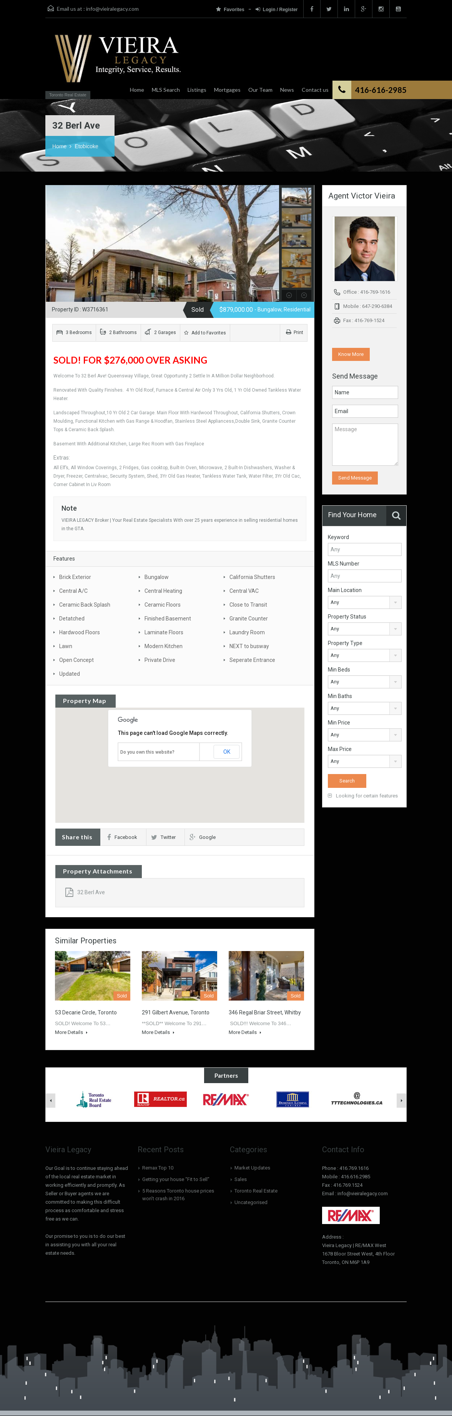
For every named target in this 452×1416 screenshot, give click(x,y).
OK (226, 752)
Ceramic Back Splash (84, 605)
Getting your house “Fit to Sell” (175, 1179)
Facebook (122, 837)
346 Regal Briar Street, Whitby (265, 1012)
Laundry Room (247, 632)
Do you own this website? (147, 752)
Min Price (339, 723)
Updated (69, 674)
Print (294, 332)
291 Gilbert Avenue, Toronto (175, 1012)
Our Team (260, 89)
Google (202, 837)
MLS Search (166, 89)
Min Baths (340, 696)
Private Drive (160, 660)
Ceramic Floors (163, 605)
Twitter (163, 837)
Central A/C (73, 591)
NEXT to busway (249, 646)
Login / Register (277, 9)
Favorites (231, 9)
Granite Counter (248, 618)
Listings (197, 89)
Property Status (347, 617)
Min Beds (339, 670)
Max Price (340, 749)
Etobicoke (86, 146)
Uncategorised (251, 1202)
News (287, 89)
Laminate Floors (164, 632)
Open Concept (76, 660)
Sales (240, 1179)
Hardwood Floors (79, 632)
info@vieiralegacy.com (112, 8)
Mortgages (227, 89)
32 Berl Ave (85, 892)
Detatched (72, 618)
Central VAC (244, 591)
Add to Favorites (205, 333)
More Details (71, 1032)
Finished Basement (168, 618)
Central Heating (163, 591)
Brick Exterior (75, 577)
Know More (351, 354)
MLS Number (343, 564)
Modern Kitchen (164, 646)
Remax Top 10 (157, 1168)
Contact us (315, 89)
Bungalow (157, 577)
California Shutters (252, 577)
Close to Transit (248, 605)
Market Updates (252, 1168)
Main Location (345, 590)
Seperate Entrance (252, 660)
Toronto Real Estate (256, 1191)
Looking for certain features (363, 796)
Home (137, 89)
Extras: (62, 458)
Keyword (338, 537)
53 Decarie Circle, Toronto (86, 1012)
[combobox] (365, 602)
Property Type (345, 643)
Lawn (65, 646)
